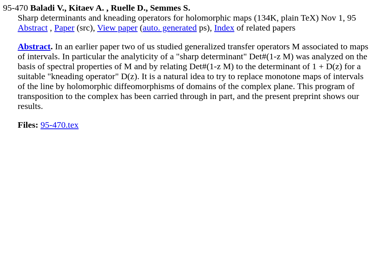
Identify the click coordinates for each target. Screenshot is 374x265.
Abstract (33, 27)
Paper (64, 27)
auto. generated (170, 27)
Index (224, 27)
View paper (117, 27)
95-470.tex (59, 125)
